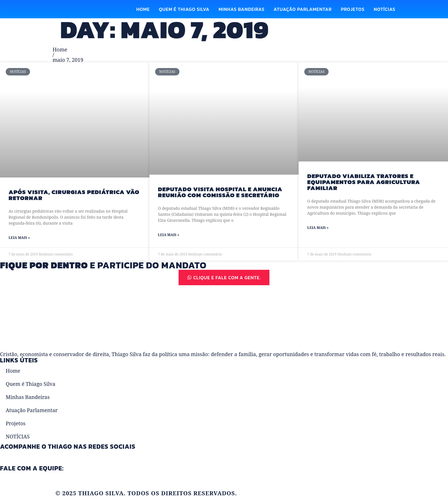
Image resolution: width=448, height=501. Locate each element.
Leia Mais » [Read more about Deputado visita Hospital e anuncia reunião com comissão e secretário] (168, 235)
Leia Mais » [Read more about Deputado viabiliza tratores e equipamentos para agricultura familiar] (318, 227)
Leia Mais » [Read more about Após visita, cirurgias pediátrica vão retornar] (19, 237)
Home (143, 9)
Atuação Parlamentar (303, 9)
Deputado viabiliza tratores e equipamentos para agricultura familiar (363, 181)
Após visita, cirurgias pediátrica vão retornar (74, 194)
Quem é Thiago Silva (184, 9)
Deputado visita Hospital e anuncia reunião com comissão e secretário (220, 192)
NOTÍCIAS (384, 9)
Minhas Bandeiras (242, 9)
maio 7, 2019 (68, 59)
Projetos (353, 9)
